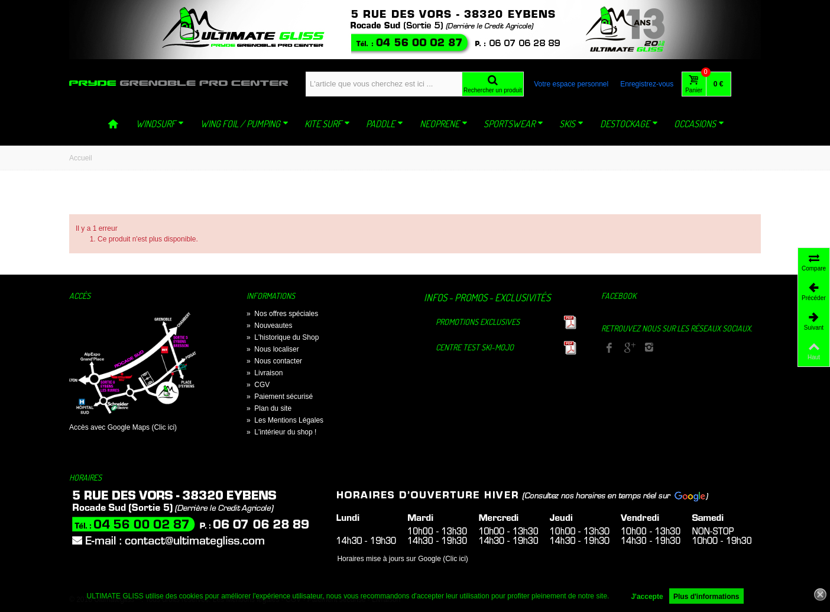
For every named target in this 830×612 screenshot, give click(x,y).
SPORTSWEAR (513, 124)
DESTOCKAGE (629, 124)
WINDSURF (160, 124)
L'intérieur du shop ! (281, 432)
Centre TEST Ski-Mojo (475, 347)
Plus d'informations (706, 596)
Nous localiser (273, 349)
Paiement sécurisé (280, 396)
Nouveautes (269, 325)
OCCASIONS (699, 124)
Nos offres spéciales (282, 314)
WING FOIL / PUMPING (244, 124)
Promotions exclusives (478, 322)
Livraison (265, 373)
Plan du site (269, 408)
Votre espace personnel (571, 84)
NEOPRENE (444, 124)
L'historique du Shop (283, 337)
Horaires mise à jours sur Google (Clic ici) (402, 559)
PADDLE (384, 124)
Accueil (80, 158)
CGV (258, 385)
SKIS (571, 124)
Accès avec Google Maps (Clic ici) (123, 427)
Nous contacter (274, 361)
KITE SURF (327, 124)
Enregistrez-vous (646, 84)
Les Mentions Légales (285, 420)
